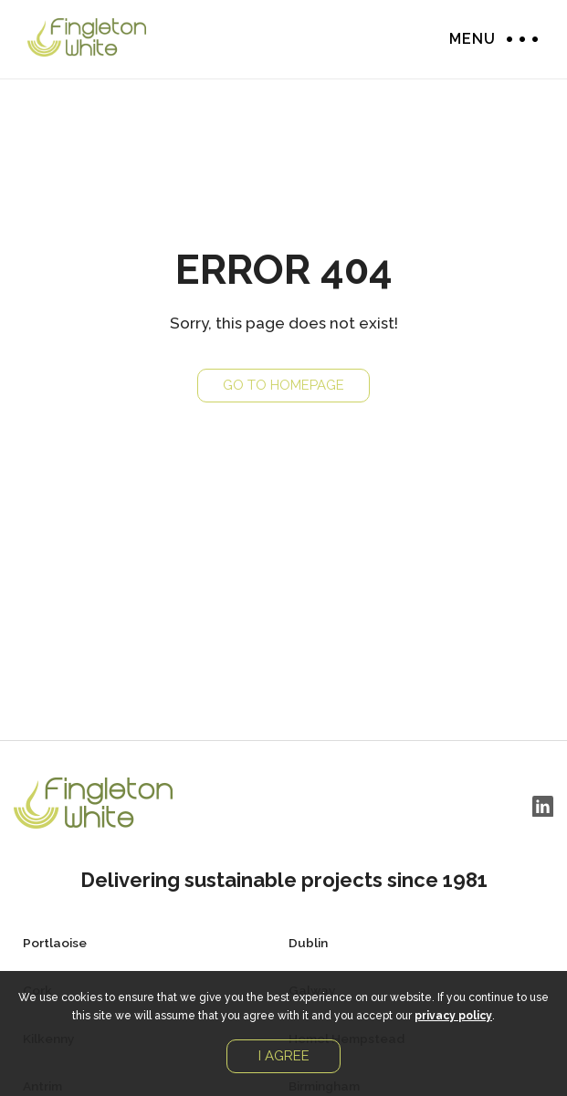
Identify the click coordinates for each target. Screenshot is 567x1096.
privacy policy (453, 1015)
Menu (518, 39)
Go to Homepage (283, 385)
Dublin (308, 942)
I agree (284, 1056)
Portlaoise (55, 942)
